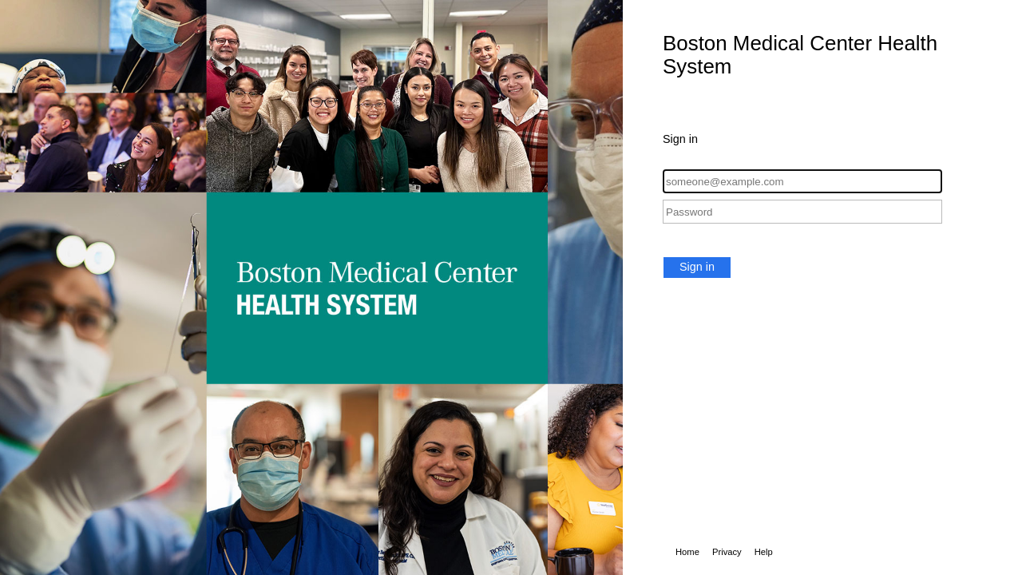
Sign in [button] (697, 266)
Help (764, 552)
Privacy (727, 552)
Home (687, 552)
